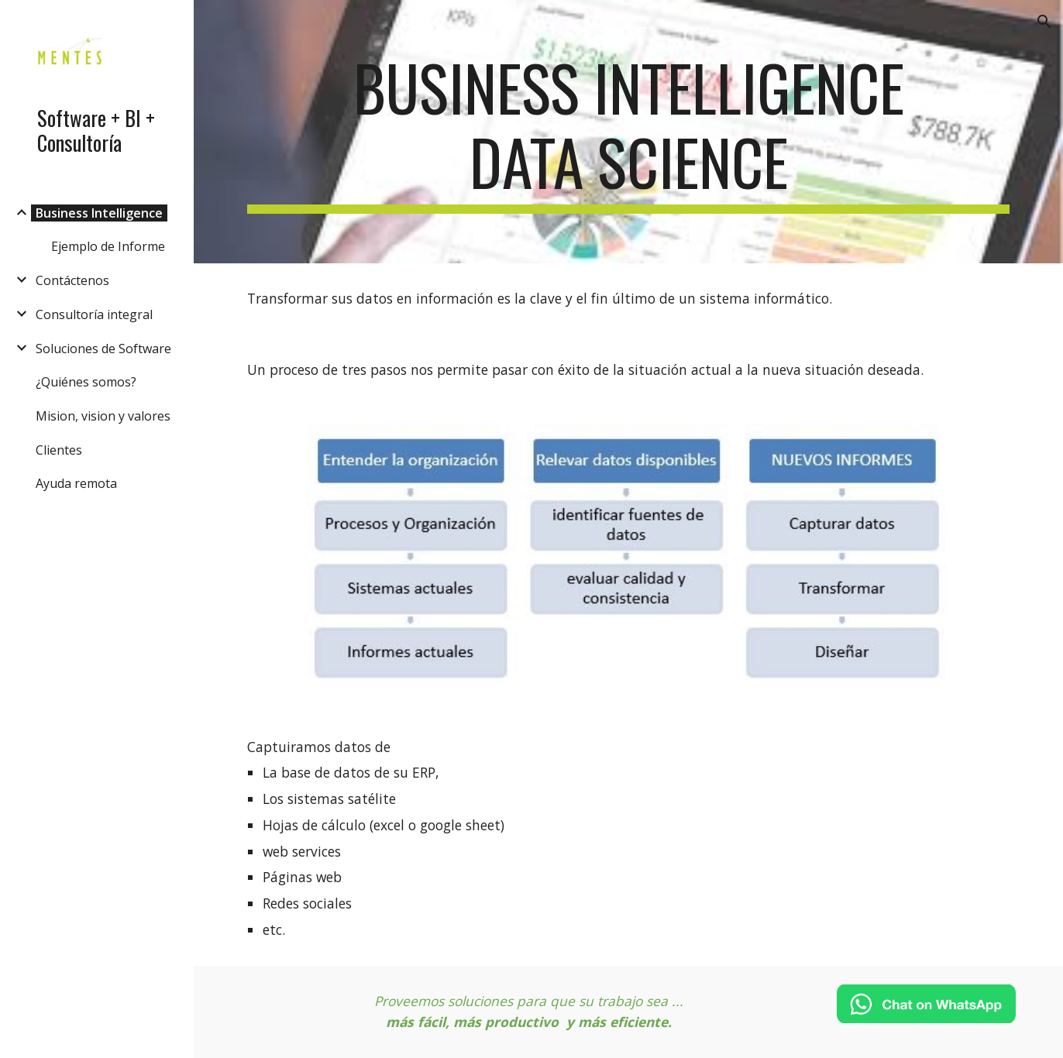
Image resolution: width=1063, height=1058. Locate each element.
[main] (628, 131)
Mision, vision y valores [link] (103, 415)
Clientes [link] (59, 450)
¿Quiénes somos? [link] (86, 381)
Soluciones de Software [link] (103, 348)
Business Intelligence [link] (99, 213)
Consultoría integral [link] (94, 314)
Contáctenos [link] (72, 280)
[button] (1044, 21)
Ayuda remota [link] (76, 483)
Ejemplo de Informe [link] (108, 246)
